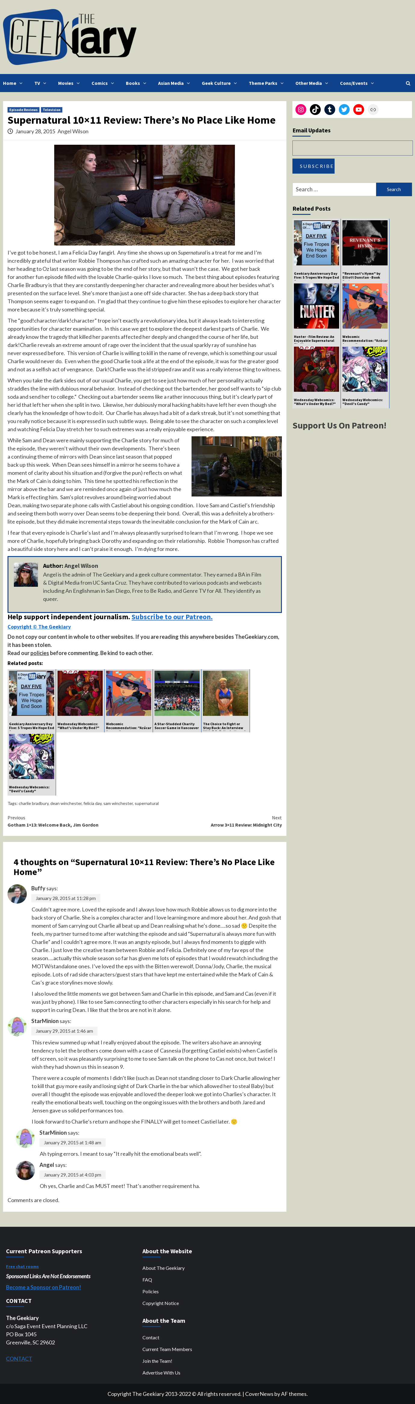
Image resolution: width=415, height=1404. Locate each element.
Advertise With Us (161, 1372)
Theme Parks (267, 83)
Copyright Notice (160, 1303)
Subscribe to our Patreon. (172, 616)
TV (41, 83)
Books (137, 83)
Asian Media (175, 83)
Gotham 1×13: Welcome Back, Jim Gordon (76, 821)
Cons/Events (358, 83)
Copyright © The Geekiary (39, 626)
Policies (150, 1291)
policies (39, 653)
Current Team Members (167, 1349)
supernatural (147, 803)
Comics (104, 83)
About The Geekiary (163, 1268)
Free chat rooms (22, 1266)
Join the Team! (157, 1361)
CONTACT (19, 1358)
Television (52, 109)
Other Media (313, 83)
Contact (150, 1337)
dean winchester (66, 803)
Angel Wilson (73, 131)
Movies (70, 83)
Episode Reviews (23, 109)
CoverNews (259, 1393)
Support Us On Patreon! (339, 425)
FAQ (147, 1279)
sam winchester (118, 803)
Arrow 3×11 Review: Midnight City (213, 821)
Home (14, 83)
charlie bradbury (33, 803)
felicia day (92, 803)
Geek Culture (221, 83)
